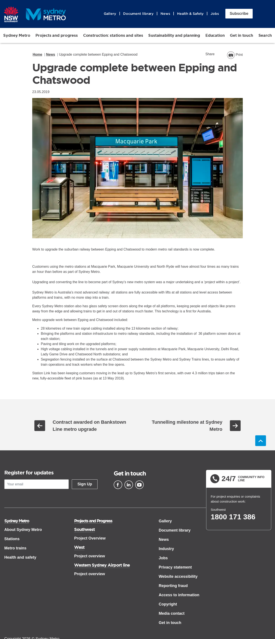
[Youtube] (139, 484)
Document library (138, 13)
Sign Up (84, 484)
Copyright (168, 604)
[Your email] (36, 484)
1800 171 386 (233, 517)
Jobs (215, 13)
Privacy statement (175, 567)
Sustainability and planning (174, 35)
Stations (12, 539)
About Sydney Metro (23, 529)
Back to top (260, 440)
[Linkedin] (128, 484)
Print (239, 55)
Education (215, 35)
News (165, 13)
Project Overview (89, 538)
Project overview (89, 556)
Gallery (110, 13)
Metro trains (15, 548)
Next (235, 425)
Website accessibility (178, 576)
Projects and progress (56, 35)
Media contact (172, 613)
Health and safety (20, 557)
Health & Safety (190, 13)
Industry (166, 549)
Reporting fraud (173, 586)
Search (265, 35)
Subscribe (239, 13)
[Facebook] (118, 484)
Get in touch (241, 35)
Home (37, 54)
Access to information (179, 595)
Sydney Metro (16, 35)
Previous (39, 425)
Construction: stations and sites (113, 35)
